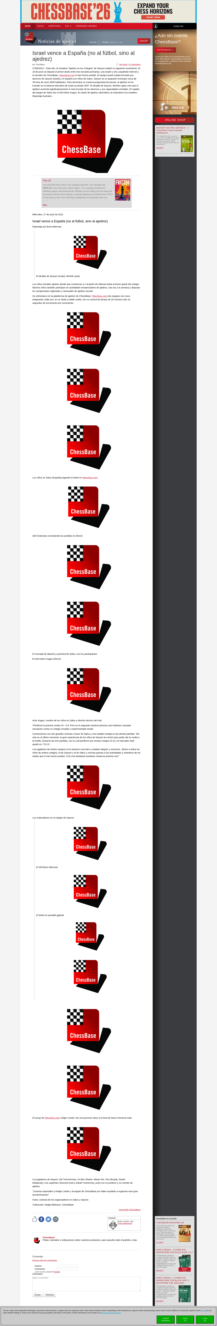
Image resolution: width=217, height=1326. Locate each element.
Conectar (178, 26)
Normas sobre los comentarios (44, 1260)
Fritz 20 (47, 180)
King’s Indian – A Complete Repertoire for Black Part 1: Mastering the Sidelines (173, 1280)
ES (118, 42)
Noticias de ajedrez (57, 41)
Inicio (40, 26)
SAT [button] (68, 26)
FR (121, 42)
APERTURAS (54, 26)
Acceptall (204, 1319)
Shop (28, 26)
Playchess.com (67, 75)
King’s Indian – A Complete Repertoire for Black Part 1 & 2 (174, 1251)
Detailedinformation (165, 1319)
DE (111, 42)
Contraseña (40, 1269)
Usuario (38, 1266)
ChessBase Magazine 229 (170, 1222)
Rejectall (185, 1319)
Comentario (37, 1274)
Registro (56, 1272)
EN (114, 42)
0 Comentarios (134, 64)
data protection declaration (111, 1313)
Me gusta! (123, 64)
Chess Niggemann (125, 1223)
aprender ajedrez (86, 26)
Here (203, 1310)
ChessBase (49, 1237)
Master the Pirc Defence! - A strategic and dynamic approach (172, 130)
